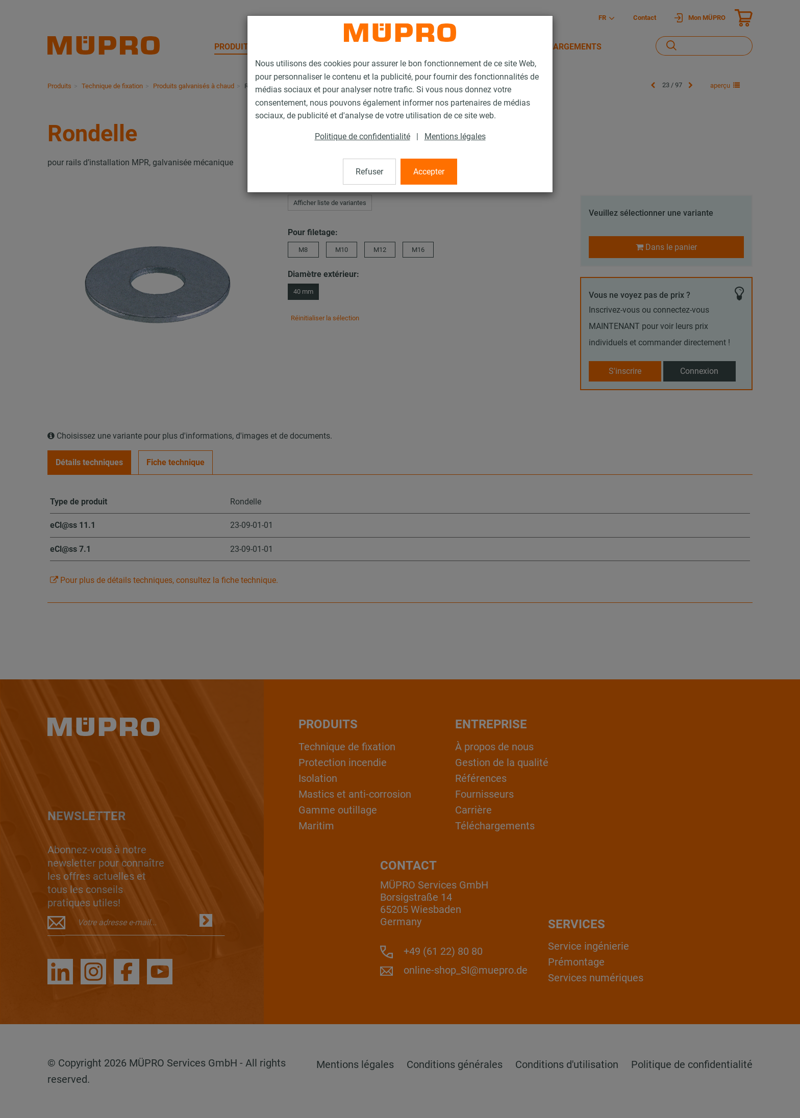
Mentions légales (455, 136)
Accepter (428, 171)
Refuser (369, 171)
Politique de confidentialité (362, 136)
